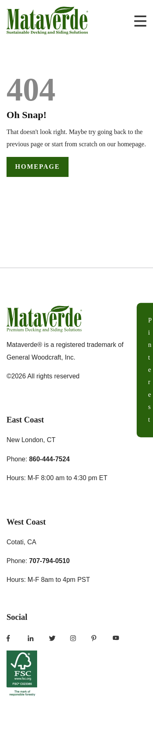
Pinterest (150, 370)
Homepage (37, 166)
